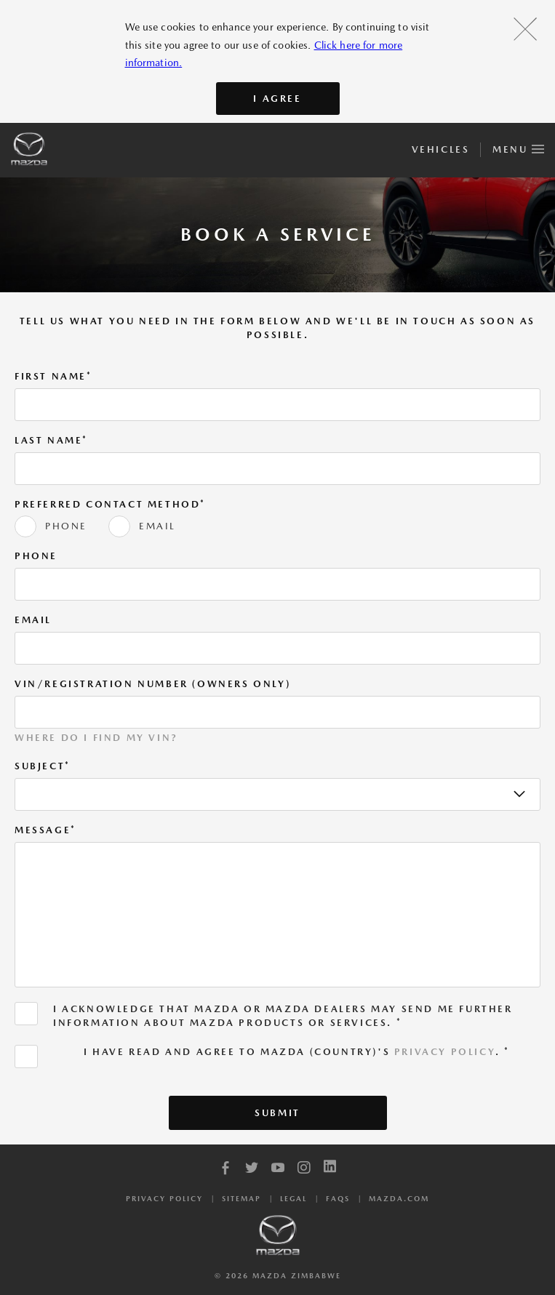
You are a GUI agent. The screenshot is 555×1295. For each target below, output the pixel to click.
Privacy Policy (444, 1051)
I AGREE (277, 98)
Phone (36, 556)
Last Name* (51, 440)
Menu (518, 147)
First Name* (53, 376)
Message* (45, 830)
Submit (277, 1112)
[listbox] (277, 794)
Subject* (43, 766)
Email (33, 620)
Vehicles (440, 149)
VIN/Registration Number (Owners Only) (152, 684)
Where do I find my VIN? (96, 737)
